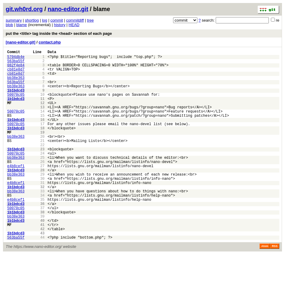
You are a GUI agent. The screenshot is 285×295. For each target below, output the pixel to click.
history (59, 25)
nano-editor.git (68, 9)
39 (42, 252)
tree (90, 20)
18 (42, 145)
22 (42, 165)
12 (42, 114)
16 (42, 134)
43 (42, 272)
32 (42, 216)
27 (42, 191)
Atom (264, 286)
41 (42, 262)
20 (42, 155)
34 (42, 226)
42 (42, 267)
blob (9, 25)
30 (42, 206)
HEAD (74, 25)
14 (42, 124)
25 (42, 180)
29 (42, 201)
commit (56, 20)
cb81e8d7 (16, 73)
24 (42, 175)
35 (42, 231)
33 (42, 221)
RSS (275, 286)
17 (42, 140)
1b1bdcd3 (16, 99)
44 (42, 277)
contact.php (50, 42)
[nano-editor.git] (20, 42)
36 (42, 236)
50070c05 (16, 104)
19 (42, 150)
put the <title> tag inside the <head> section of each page (59, 33)
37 (42, 242)
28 (42, 196)
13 (42, 119)
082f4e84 (16, 68)
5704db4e (16, 58)
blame (21, 25)
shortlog (32, 20)
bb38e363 (16, 83)
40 (42, 257)
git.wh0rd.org (24, 9)
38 (42, 247)
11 (42, 109)
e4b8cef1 (16, 191)
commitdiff (75, 20)
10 (42, 104)
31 (42, 211)
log (44, 20)
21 (42, 160)
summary (14, 20)
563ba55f (16, 63)
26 (42, 185)
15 (42, 129)
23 (42, 170)
